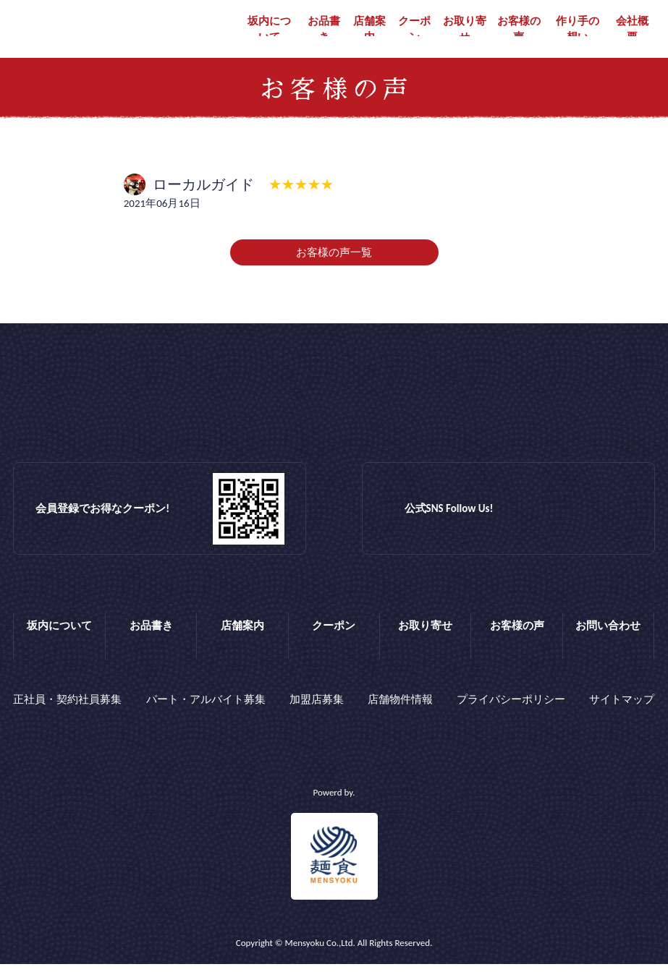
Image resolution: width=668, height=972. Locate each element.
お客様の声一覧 (334, 268)
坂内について (269, 29)
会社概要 (632, 29)
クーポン (414, 29)
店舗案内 (369, 29)
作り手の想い (577, 29)
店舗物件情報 (400, 711)
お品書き (324, 29)
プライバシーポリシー (511, 711)
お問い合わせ (607, 641)
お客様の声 (519, 29)
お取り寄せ (464, 29)
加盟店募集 (316, 711)
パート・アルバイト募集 (206, 711)
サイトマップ (621, 711)
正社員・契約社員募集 (67, 711)
